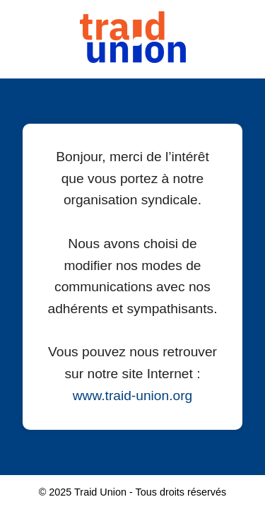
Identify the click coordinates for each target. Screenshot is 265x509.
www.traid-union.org (133, 395)
